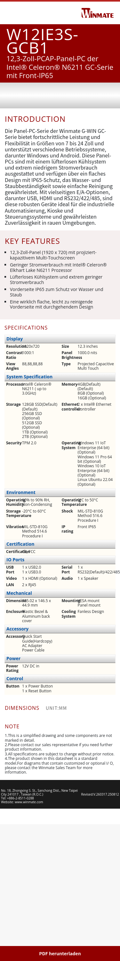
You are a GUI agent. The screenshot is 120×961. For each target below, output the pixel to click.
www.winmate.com (29, 938)
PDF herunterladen (60, 953)
